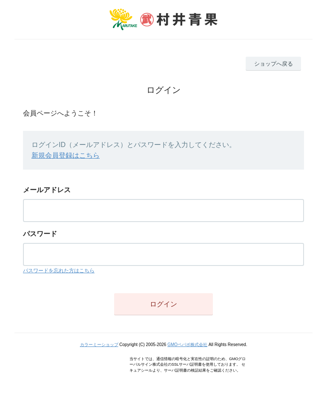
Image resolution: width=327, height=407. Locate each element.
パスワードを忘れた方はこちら (59, 271)
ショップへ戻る (273, 64)
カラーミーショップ (99, 344)
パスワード (40, 233)
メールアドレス (47, 189)
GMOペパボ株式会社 (187, 344)
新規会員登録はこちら (66, 155)
